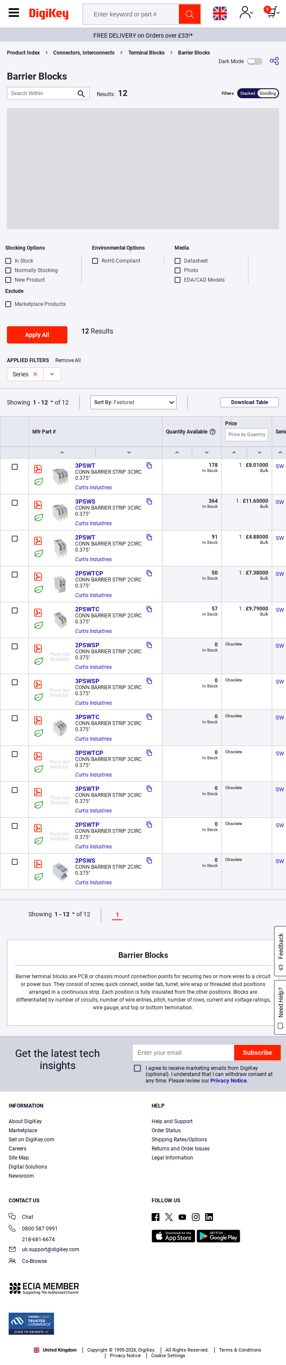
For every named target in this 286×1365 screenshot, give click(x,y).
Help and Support (172, 1121)
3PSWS (85, 501)
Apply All (37, 334)
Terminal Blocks (146, 53)
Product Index (23, 53)
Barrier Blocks (194, 53)
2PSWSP (87, 645)
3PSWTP (87, 788)
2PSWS (85, 860)
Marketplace (23, 1130)
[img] (48, 15)
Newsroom (21, 1176)
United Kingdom (55, 1350)
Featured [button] (114, 402)
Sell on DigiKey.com (31, 1140)
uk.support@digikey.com (44, 1250)
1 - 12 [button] (40, 402)
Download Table (249, 402)
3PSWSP (87, 681)
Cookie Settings (168, 1356)
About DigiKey (25, 1121)
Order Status (166, 1130)
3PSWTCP (89, 752)
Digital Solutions (28, 1167)
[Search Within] (41, 93)
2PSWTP (87, 824)
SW (280, 466)
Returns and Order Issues (181, 1149)
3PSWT (85, 465)
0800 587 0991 (33, 1229)
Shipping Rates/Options (179, 1140)
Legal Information (172, 1158)
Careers (17, 1149)
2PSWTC (87, 609)
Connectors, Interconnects (83, 53)
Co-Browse (28, 1262)
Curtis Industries (93, 488)
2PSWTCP (89, 573)
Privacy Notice (228, 1080)
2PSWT (85, 537)
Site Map (19, 1158)
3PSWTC (87, 716)
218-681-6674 (32, 1240)
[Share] (274, 61)
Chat (21, 1218)
